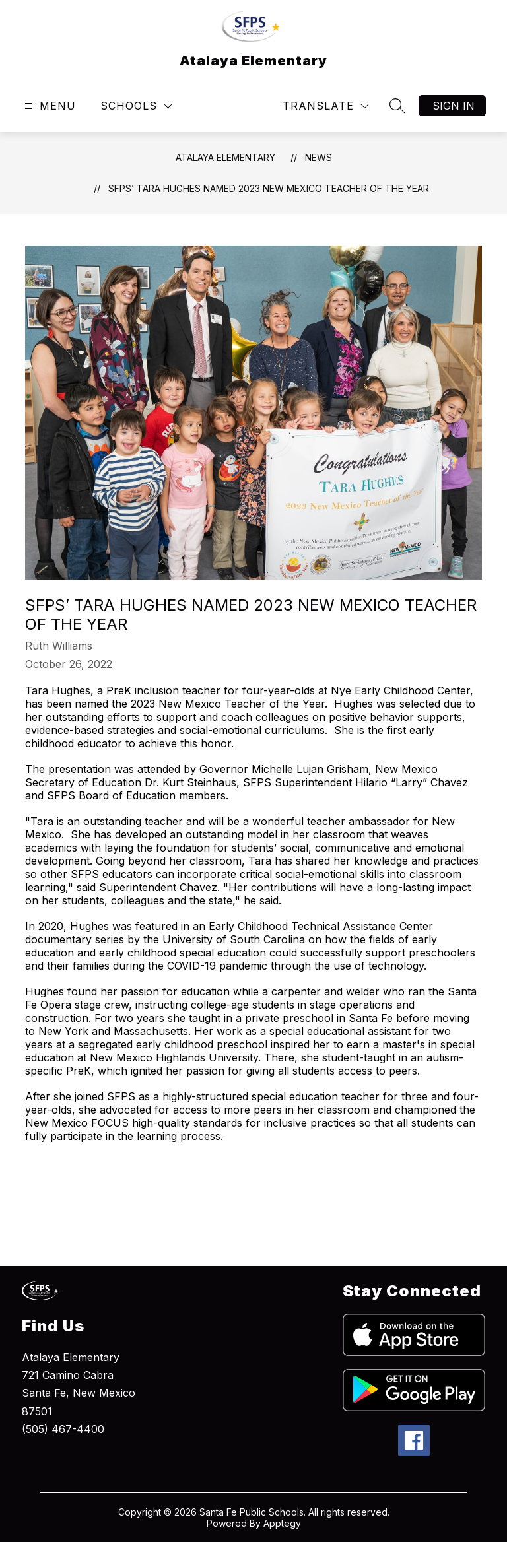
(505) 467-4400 (63, 1429)
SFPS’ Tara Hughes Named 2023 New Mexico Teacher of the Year (268, 188)
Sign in (453, 105)
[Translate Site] (325, 106)
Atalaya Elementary (225, 157)
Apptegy (282, 1523)
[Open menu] (48, 106)
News (318, 157)
